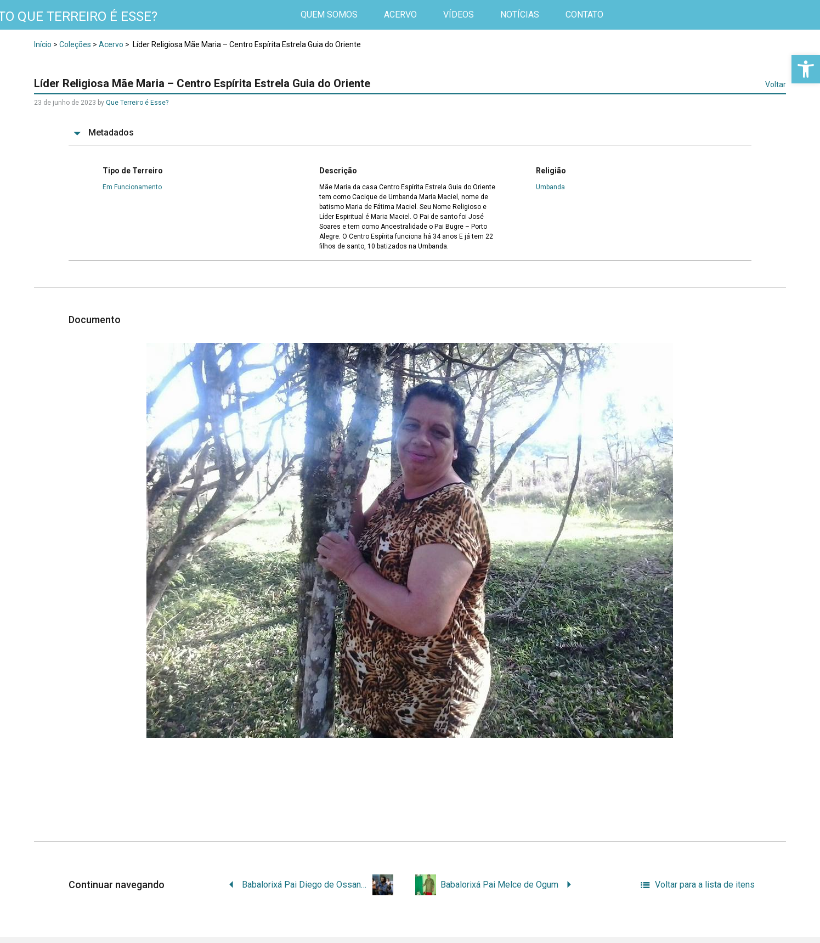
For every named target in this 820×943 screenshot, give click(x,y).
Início (43, 44)
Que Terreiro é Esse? (137, 102)
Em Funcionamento (132, 187)
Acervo (111, 44)
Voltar (775, 84)
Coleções (75, 44)
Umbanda (550, 187)
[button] (805, 69)
